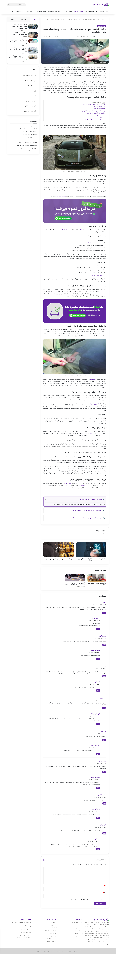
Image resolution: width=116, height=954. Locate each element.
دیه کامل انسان (53, 933)
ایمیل (104, 893)
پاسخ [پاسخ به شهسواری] (104, 708)
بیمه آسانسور (19, 11)
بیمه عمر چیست (79, 930)
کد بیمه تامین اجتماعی (25, 929)
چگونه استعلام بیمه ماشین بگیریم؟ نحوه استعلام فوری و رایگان (19, 35)
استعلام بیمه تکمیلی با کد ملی (30, 136)
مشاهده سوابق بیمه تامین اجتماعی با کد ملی (20, 922)
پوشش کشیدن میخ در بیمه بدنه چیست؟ (93, 104)
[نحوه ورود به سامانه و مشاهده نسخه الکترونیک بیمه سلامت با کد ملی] (32, 52)
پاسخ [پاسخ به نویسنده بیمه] (98, 628)
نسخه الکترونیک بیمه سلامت (30, 139)
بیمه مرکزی (82, 230)
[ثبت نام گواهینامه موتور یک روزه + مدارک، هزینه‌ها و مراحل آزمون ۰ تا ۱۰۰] (32, 42)
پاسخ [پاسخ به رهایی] (104, 676)
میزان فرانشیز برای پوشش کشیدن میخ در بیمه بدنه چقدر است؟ (90, 117)
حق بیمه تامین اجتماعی (25, 935)
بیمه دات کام (103, 19)
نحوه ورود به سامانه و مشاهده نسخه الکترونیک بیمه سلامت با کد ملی (18, 51)
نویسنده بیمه (103, 36)
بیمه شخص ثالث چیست (77, 922)
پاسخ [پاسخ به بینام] (104, 613)
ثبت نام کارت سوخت (52, 922)
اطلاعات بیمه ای (104, 11)
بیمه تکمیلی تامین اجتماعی (24, 932)
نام (105, 886)
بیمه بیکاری (54, 925)
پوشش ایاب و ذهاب (97, 275)
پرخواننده (23, 19)
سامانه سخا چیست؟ (32, 142)
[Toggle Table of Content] (103, 102)
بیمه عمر (11, 11)
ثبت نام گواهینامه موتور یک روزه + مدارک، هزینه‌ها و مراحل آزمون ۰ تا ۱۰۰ (18, 43)
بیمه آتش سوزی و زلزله (54, 11)
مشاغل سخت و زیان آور (31, 153)
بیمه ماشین (81, 486)
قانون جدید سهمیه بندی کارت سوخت (28, 150)
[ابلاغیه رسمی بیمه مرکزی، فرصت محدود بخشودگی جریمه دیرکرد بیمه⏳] (32, 58)
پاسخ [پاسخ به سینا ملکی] (104, 740)
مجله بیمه (96, 19)
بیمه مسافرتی (29, 11)
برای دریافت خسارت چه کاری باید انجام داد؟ (94, 113)
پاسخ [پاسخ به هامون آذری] (104, 644)
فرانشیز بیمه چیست (78, 933)
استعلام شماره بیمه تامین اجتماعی (29, 134)
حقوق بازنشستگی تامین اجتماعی (23, 938)
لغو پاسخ (46, 860)
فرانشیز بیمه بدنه (86, 433)
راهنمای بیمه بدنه (61, 196)
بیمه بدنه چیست (79, 925)
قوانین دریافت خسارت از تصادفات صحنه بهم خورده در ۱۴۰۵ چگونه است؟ (75, 583)
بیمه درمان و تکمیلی (40, 11)
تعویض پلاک (54, 928)
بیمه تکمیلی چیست (78, 928)
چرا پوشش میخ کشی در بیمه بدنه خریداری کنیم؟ (93, 112)
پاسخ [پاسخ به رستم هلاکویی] (104, 803)
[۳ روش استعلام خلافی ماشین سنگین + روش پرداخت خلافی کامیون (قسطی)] (32, 27)
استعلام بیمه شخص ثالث (51, 930)
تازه (35, 19)
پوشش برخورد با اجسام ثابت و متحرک (93, 243)
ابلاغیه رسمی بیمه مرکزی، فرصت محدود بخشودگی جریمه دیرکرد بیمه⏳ (18, 59)
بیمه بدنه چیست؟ (98, 106)
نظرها (12, 19)
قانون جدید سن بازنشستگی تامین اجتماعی (27, 145)
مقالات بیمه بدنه (78, 11)
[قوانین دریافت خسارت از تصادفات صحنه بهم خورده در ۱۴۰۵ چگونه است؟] (75, 577)
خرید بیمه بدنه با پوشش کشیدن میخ (94, 119)
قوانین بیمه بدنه (94, 404)
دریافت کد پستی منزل (32, 128)
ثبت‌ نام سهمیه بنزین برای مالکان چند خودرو (27, 147)
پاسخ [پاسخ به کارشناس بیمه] (98, 658)
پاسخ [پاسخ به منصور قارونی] (104, 771)
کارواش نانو (93, 379)
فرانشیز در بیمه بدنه (98, 115)
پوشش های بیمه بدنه (99, 108)
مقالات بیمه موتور (67, 11)
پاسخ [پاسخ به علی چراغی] (104, 833)
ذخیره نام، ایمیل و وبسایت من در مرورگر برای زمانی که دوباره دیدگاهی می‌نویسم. (87, 900)
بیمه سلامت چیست (78, 936)
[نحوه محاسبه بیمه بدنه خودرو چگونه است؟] (96, 578)
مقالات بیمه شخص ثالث (91, 11)
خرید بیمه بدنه (67, 483)
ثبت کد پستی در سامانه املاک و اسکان (28, 131)
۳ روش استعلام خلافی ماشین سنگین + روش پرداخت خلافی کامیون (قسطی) (18, 27)
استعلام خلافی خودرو (52, 941)
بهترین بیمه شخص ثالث (51, 939)
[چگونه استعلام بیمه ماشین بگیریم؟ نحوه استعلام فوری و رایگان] (32, 36)
